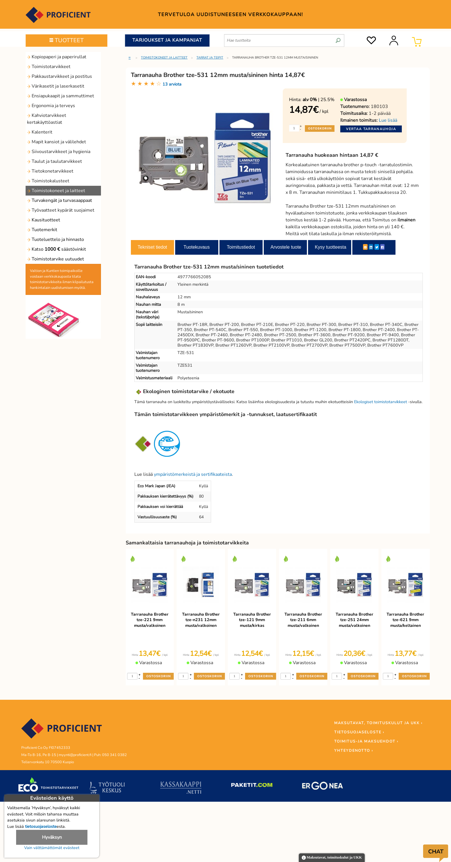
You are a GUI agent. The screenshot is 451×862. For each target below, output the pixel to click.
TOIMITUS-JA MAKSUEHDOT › (366, 741)
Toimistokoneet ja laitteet (56, 191)
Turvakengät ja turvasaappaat (59, 200)
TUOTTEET (66, 40)
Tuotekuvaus (197, 247)
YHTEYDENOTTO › (353, 750)
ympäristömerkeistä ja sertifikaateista (193, 474)
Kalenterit (39, 132)
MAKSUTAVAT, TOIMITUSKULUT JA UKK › (378, 723)
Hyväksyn (52, 837)
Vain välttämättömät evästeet (51, 848)
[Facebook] (382, 247)
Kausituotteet (43, 220)
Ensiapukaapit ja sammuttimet (60, 96)
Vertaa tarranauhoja (371, 129)
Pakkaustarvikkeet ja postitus (59, 76)
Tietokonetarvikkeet (50, 171)
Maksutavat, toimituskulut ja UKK (332, 858)
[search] (338, 38)
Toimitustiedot (241, 247)
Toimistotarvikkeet (48, 66)
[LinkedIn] (371, 247)
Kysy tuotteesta (330, 247)
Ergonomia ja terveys (51, 106)
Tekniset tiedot (152, 247)
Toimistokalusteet (48, 181)
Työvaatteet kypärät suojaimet (60, 210)
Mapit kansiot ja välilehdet (56, 142)
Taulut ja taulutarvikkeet (54, 161)
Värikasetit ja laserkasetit (55, 86)
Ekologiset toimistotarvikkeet (380, 402)
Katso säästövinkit (56, 249)
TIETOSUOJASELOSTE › (359, 732)
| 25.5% (319, 99)
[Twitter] (376, 247)
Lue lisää (388, 120)
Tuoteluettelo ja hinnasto (55, 239)
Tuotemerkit (42, 230)
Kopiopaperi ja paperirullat (56, 57)
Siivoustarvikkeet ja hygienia (58, 151)
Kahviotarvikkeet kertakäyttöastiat (46, 118)
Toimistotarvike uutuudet (55, 259)
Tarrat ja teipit (209, 57)
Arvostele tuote (286, 247)
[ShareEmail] (365, 247)
